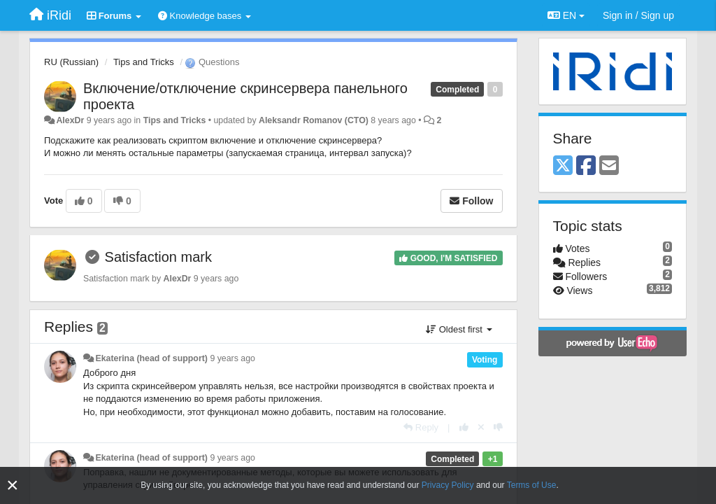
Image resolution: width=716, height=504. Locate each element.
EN (566, 15)
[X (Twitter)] (563, 166)
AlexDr (70, 120)
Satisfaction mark (158, 257)
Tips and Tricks (143, 62)
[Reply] (420, 427)
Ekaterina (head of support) (151, 358)
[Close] (12, 485)
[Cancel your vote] (481, 427)
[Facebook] (586, 166)
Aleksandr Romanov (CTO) (313, 120)
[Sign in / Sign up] (638, 15)
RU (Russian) (71, 62)
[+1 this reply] (463, 427)
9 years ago (232, 358)
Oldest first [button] (459, 329)
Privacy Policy (448, 485)
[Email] (609, 166)
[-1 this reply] (498, 427)
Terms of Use (532, 485)
